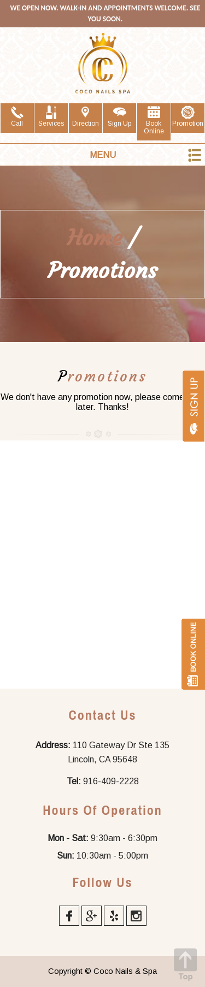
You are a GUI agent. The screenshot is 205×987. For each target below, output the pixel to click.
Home (94, 237)
